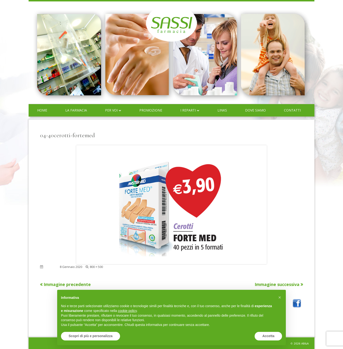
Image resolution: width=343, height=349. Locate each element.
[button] (279, 297)
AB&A (305, 343)
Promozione (150, 110)
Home (42, 110)
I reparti (188, 110)
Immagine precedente (67, 284)
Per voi (111, 110)
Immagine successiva (277, 284)
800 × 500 (96, 267)
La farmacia (76, 110)
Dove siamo (255, 110)
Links (222, 110)
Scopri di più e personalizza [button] (90, 336)
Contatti (292, 110)
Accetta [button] (268, 336)
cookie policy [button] (127, 311)
